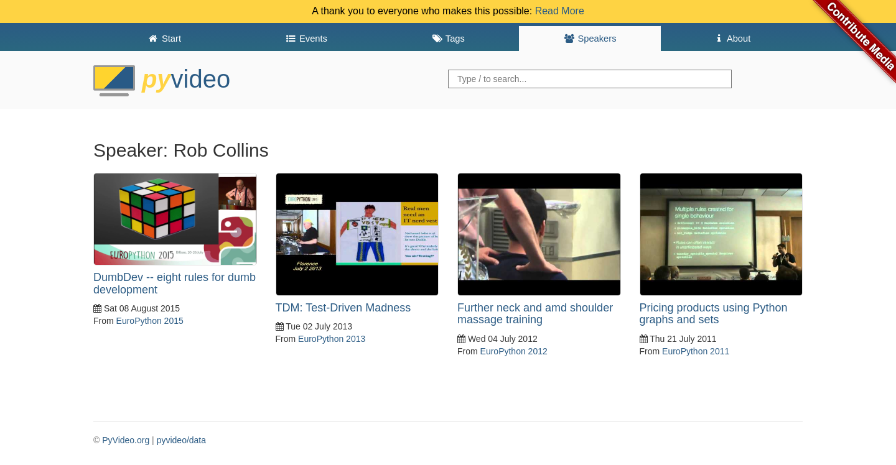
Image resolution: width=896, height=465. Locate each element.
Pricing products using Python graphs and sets (714, 314)
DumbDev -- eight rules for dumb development (174, 283)
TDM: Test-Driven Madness (343, 308)
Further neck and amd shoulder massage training (535, 314)
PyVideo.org (125, 440)
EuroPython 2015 (150, 321)
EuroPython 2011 (695, 351)
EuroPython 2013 (331, 339)
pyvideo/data (181, 440)
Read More (559, 11)
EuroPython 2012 (514, 351)
